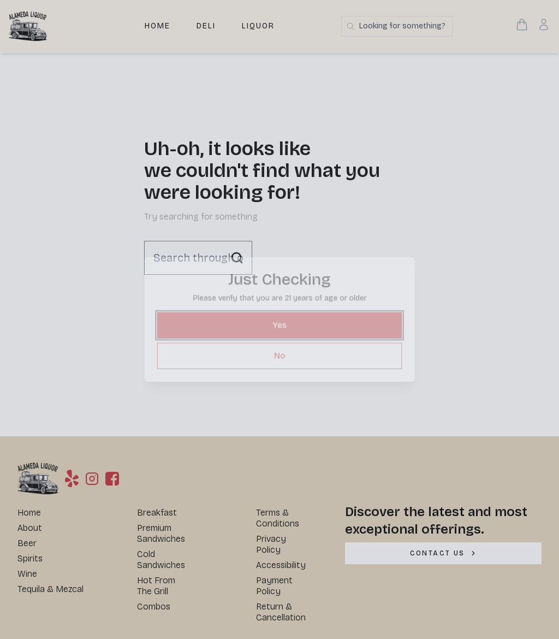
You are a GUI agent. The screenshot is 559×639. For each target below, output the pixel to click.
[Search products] (397, 26)
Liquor (258, 26)
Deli (206, 26)
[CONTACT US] (443, 553)
